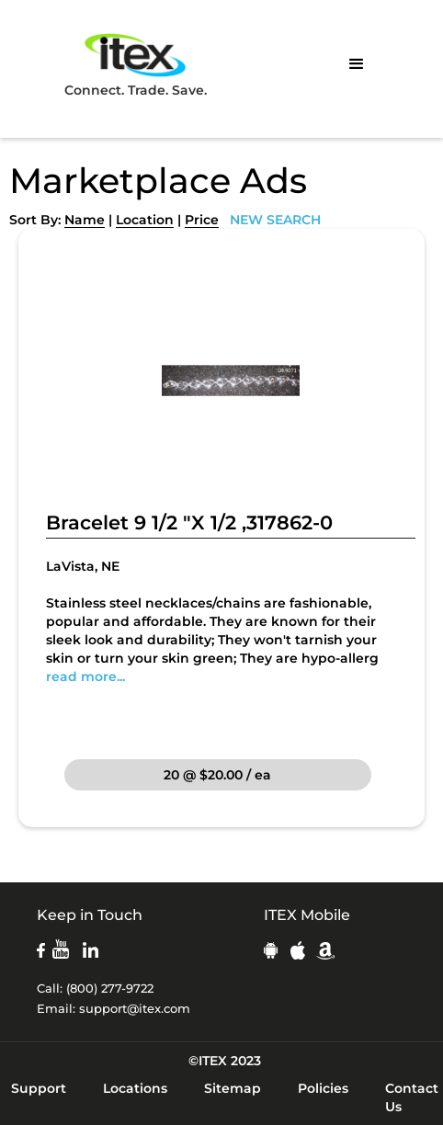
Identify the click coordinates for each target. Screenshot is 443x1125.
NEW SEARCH (275, 219)
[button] (357, 64)
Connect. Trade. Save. (135, 63)
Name (84, 219)
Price (202, 219)
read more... (85, 676)
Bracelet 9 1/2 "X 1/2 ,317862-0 (189, 522)
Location (145, 219)
